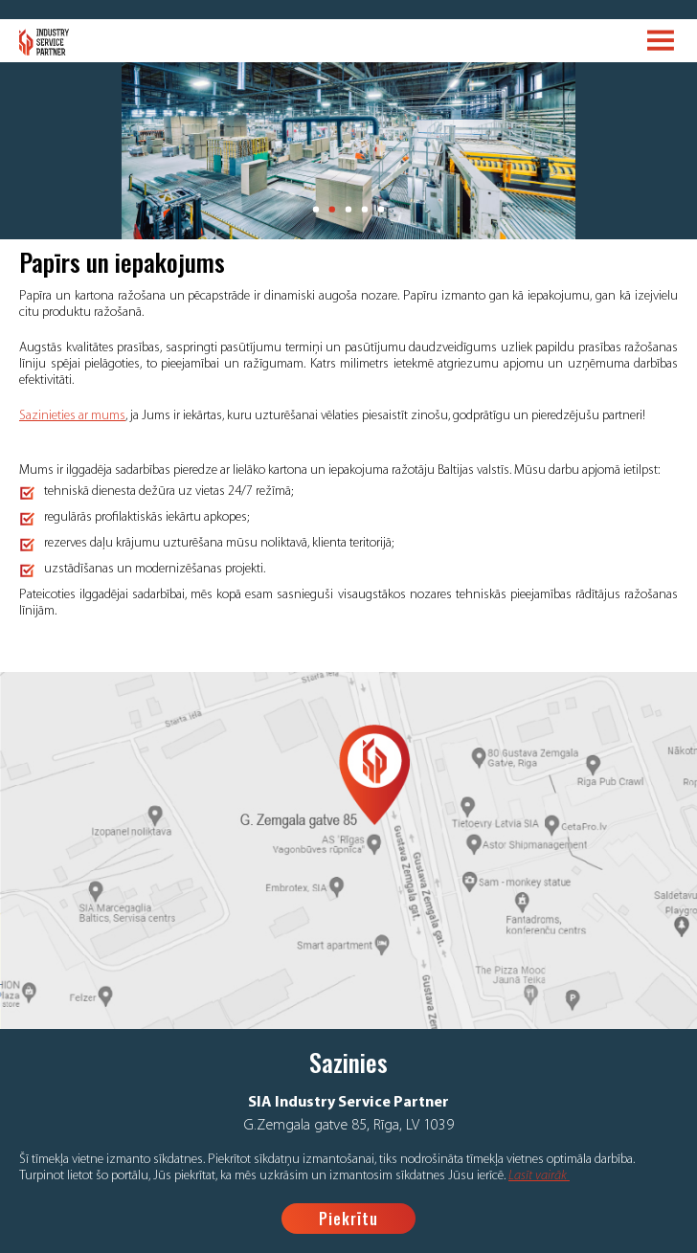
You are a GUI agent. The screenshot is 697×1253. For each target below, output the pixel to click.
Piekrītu (348, 1218)
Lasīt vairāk (539, 1176)
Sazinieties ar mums (72, 416)
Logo (44, 42)
